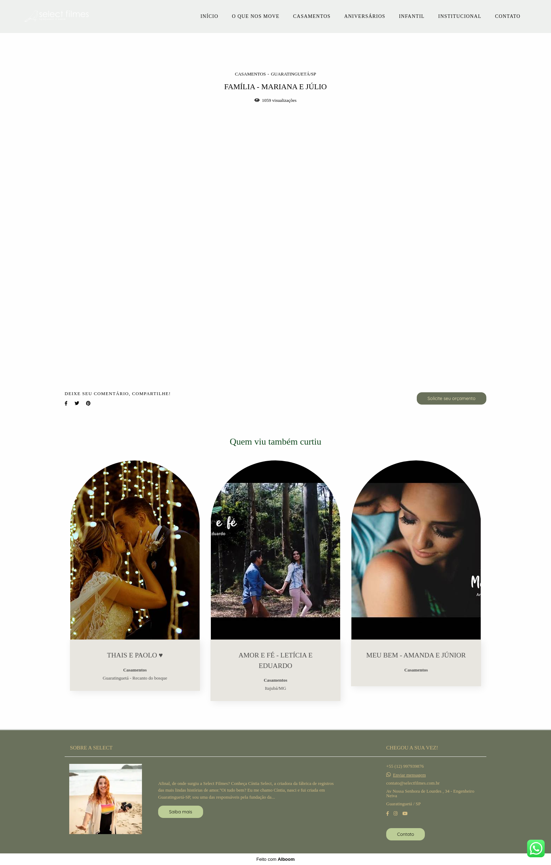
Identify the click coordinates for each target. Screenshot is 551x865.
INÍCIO (209, 16)
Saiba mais (180, 811)
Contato (405, 834)
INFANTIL (411, 16)
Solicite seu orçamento (451, 398)
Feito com (275, 859)
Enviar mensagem (409, 775)
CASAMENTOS (312, 16)
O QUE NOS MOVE (255, 16)
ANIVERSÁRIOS (364, 16)
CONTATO (507, 16)
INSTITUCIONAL (459, 16)
